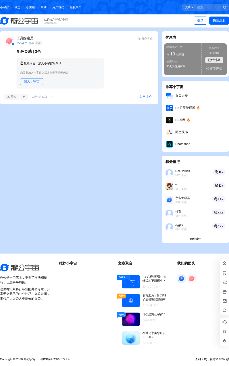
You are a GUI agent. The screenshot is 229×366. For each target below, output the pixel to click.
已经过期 (214, 60)
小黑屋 (30, 7)
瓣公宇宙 (29, 359)
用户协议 (58, 7)
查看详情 (214, 68)
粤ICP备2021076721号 (55, 359)
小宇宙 (4, 7)
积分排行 (195, 239)
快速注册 (219, 20)
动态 (17, 7)
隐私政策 (75, 7)
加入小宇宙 (32, 81)
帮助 (44, 7)
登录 (200, 20)
